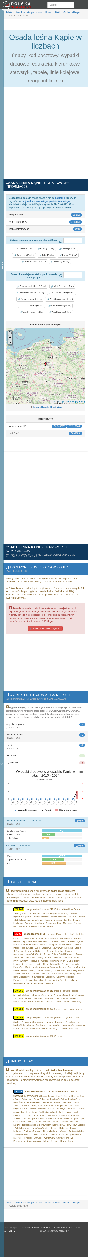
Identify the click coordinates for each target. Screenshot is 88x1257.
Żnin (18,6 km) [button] (46, 255)
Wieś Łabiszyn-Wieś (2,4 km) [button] (30, 293)
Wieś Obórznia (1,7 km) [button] (62, 286)
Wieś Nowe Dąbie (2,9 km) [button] (61, 293)
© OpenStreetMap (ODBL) (71, 401)
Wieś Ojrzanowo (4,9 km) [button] (32, 312)
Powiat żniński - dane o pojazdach (45, 628)
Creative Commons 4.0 (40, 1224)
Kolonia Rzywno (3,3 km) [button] (30, 299)
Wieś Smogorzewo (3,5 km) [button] (60, 299)
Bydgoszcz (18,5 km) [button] (24, 255)
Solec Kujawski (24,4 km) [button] (34, 262)
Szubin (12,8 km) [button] (67, 249)
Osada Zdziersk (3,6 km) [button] (31, 306)
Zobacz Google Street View (47, 407)
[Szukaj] (60, 5)
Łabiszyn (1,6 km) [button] (23, 249)
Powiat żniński (52, 12)
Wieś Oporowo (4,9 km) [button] (60, 312)
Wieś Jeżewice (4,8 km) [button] (59, 306)
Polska (9, 12)
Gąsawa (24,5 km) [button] (60, 262)
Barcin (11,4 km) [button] (46, 249)
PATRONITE (9, 1228)
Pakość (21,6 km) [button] (68, 255)
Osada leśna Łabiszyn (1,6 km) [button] (31, 286)
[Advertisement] (44, 135)
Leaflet (53, 401)
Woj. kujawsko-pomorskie (29, 12)
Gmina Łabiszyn (71, 12)
